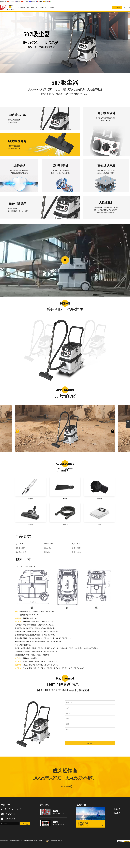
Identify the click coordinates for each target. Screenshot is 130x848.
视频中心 (43, 7)
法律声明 (117, 809)
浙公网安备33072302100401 (54, 841)
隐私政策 (117, 813)
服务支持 (34, 7)
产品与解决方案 (23, 7)
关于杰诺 (51, 7)
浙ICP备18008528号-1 (39, 841)
